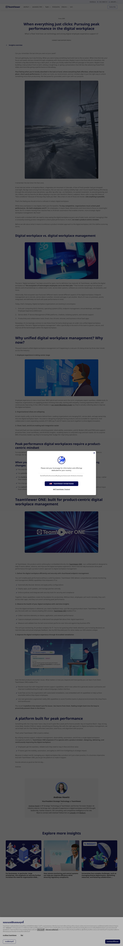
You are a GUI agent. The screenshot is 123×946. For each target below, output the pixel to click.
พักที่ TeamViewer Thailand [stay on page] (61, 489)
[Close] (94, 453)
